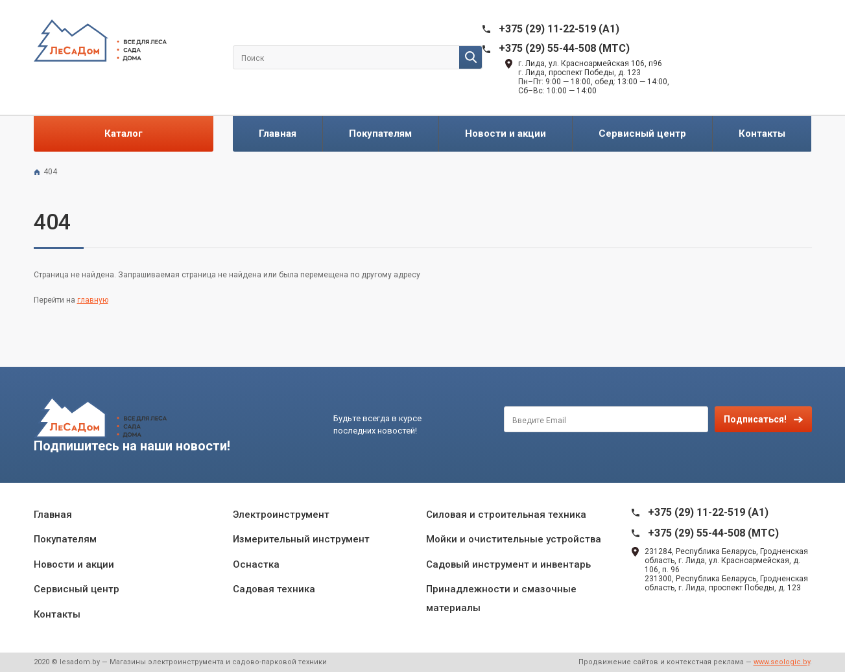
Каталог (123, 133)
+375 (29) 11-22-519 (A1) (559, 29)
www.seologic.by (782, 662)
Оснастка (256, 564)
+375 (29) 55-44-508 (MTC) (564, 48)
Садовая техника (274, 589)
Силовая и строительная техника (506, 514)
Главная (277, 133)
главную (92, 300)
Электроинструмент (281, 514)
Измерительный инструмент (301, 539)
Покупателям (380, 133)
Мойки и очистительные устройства (513, 539)
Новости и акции (505, 133)
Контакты (762, 133)
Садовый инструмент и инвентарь (508, 564)
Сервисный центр (642, 133)
